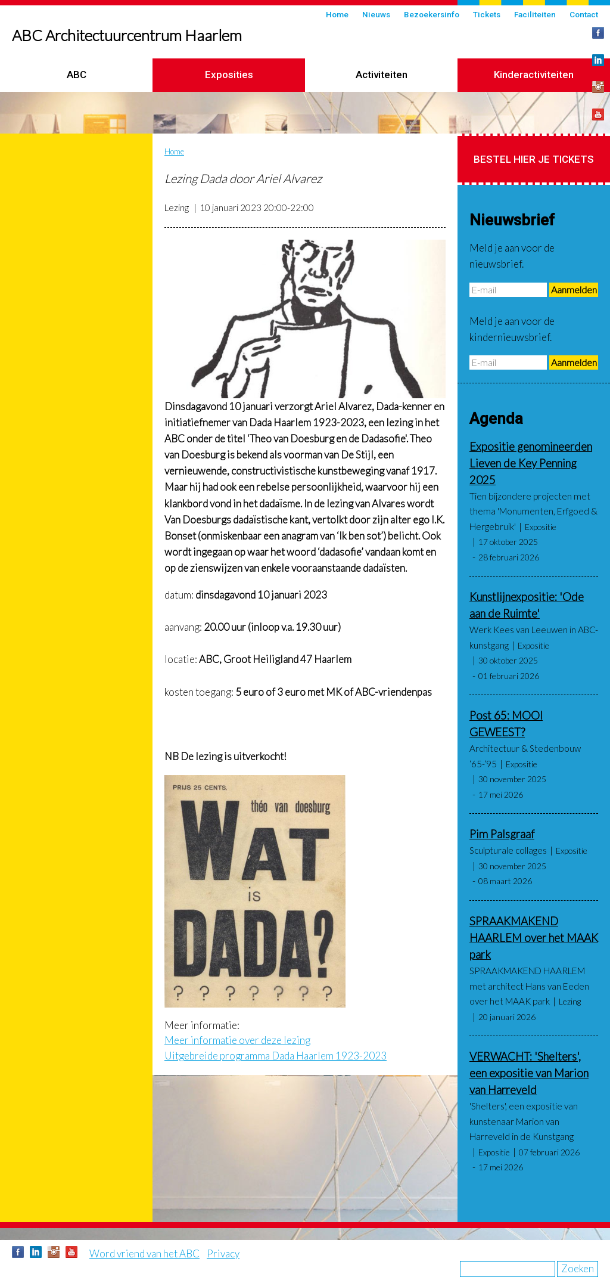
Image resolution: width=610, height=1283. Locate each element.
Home (337, 14)
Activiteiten (381, 74)
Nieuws (376, 14)
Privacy (223, 1253)
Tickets (486, 14)
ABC (76, 74)
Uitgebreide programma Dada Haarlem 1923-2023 (275, 1055)
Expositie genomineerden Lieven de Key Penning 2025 (530, 463)
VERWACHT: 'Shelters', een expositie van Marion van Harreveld (529, 1073)
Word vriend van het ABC (144, 1253)
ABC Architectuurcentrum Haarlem (127, 35)
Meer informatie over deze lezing (237, 1040)
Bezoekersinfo (431, 14)
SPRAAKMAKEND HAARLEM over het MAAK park (533, 938)
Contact (583, 14)
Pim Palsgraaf (501, 834)
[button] (305, 319)
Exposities (229, 74)
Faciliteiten (535, 14)
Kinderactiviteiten (534, 74)
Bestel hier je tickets (534, 159)
